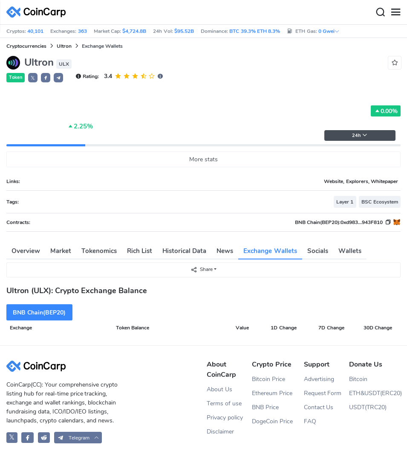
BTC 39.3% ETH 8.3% (254, 31)
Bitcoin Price (268, 379)
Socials (317, 251)
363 (82, 31)
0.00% (386, 111)
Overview (26, 251)
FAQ (310, 421)
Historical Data (184, 251)
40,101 (35, 31)
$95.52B (184, 31)
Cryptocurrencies (26, 46)
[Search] (380, 12)
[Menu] (395, 12)
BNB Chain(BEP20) (39, 313)
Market (60, 251)
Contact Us (319, 407)
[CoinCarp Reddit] (44, 437)
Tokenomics (99, 251)
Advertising (319, 379)
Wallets (349, 251)
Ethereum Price (272, 393)
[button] (45, 77)
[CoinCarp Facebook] (27, 437)
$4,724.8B (134, 31)
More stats (203, 159)
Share (202, 269)
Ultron (64, 46)
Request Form (323, 393)
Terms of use (224, 403)
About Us (219, 389)
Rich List (139, 251)
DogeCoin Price (272, 421)
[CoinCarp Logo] (38, 12)
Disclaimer (220, 432)
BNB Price (265, 407)
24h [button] (359, 135)
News (224, 251)
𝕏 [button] (33, 78)
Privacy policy (225, 417)
